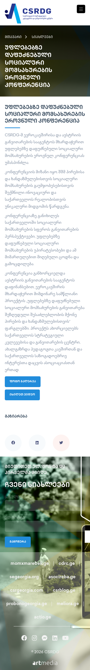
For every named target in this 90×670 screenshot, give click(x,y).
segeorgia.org (24, 577)
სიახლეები (42, 37)
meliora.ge (68, 604)
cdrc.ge (67, 563)
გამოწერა (18, 542)
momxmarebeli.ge (30, 563)
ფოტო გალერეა (23, 381)
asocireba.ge (62, 577)
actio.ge (42, 617)
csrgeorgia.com (26, 590)
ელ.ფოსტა (14, 518)
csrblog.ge (64, 590)
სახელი (12, 497)
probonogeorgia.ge (26, 604)
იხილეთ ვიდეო (22, 394)
